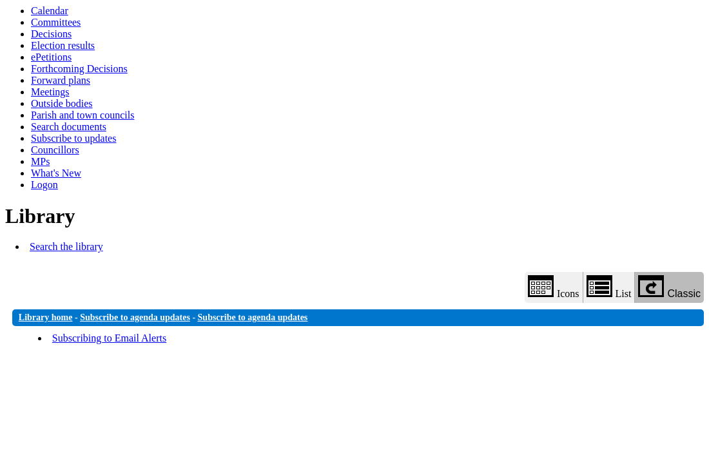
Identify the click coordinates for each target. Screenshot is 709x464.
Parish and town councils (82, 115)
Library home (46, 317)
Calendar (49, 10)
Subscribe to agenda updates (135, 317)
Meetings (50, 91)
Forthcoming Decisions (79, 68)
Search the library (66, 246)
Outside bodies (62, 103)
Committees (56, 22)
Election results (63, 45)
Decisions (51, 33)
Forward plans (60, 80)
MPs (40, 161)
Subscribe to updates (73, 138)
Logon (44, 184)
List (609, 287)
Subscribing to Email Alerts (109, 338)
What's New (56, 173)
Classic (669, 287)
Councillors (55, 149)
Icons (553, 287)
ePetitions (51, 57)
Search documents (68, 126)
